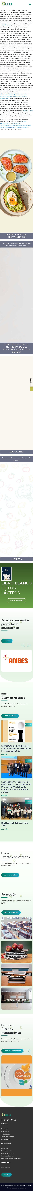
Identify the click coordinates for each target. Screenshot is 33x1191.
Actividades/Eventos (7, 1137)
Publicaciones (5, 1139)
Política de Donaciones (8, 1156)
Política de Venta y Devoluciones (11, 1159)
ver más (7, 641)
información (16, 123)
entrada (23, 121)
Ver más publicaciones (12, 1051)
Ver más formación (11, 912)
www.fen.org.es (6, 25)
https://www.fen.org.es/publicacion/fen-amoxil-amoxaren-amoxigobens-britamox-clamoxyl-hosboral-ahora (14, 96)
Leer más (4, 754)
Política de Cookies (7, 1151)
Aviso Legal (4, 1148)
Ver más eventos (10, 875)
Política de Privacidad (7, 1153)
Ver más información (16, 601)
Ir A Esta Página (28, 111)
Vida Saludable (5, 1134)
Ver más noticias (10, 716)
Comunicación (5, 1131)
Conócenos (4, 1129)
